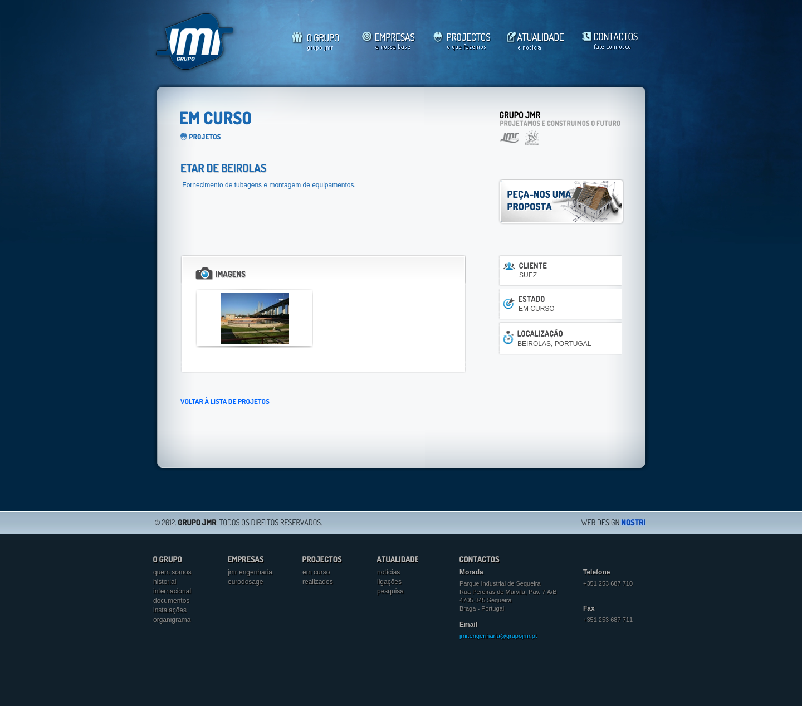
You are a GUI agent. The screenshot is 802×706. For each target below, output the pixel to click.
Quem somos (172, 572)
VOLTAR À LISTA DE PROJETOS (225, 401)
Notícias (388, 572)
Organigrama (171, 620)
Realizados (317, 582)
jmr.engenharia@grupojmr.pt (498, 635)
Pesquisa (390, 591)
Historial (164, 582)
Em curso (316, 572)
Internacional (172, 591)
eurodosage (245, 582)
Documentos (171, 601)
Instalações (170, 610)
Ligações (389, 582)
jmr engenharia (250, 572)
